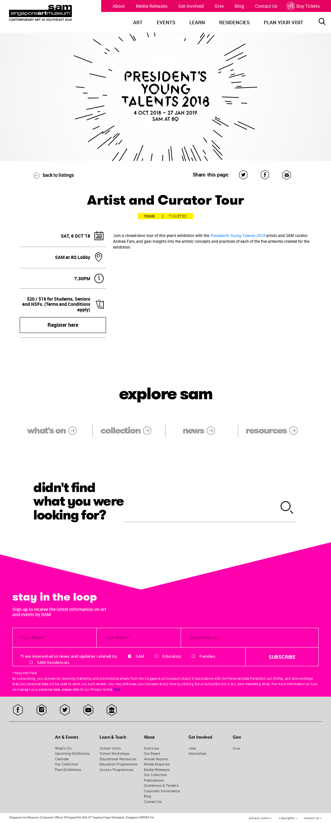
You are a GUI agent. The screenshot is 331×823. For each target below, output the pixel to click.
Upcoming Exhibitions (72, 753)
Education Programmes (118, 764)
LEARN (197, 22)
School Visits (110, 748)
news (203, 430)
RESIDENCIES (234, 22)
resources (276, 430)
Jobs (192, 748)
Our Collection (66, 764)
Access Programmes (116, 769)
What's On (63, 748)
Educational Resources (118, 758)
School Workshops (115, 753)
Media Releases (151, 6)
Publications (154, 780)
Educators (171, 656)
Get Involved (191, 6)
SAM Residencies (53, 662)
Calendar (62, 758)
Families (207, 656)
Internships (197, 753)
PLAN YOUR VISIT (283, 22)
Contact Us (266, 6)
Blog (239, 6)
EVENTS (166, 22)
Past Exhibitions (68, 769)
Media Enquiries (157, 764)
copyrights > (288, 818)
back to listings (50, 175)
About (118, 6)
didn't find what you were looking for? (78, 501)
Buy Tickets (304, 6)
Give (219, 6)
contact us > (313, 818)
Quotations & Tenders (161, 785)
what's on (56, 430)
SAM (139, 656)
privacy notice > (260, 818)
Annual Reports (156, 758)
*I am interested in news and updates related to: (69, 656)
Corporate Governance (162, 790)
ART (138, 22)
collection (130, 430)
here (116, 689)
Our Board (152, 753)
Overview (151, 748)
